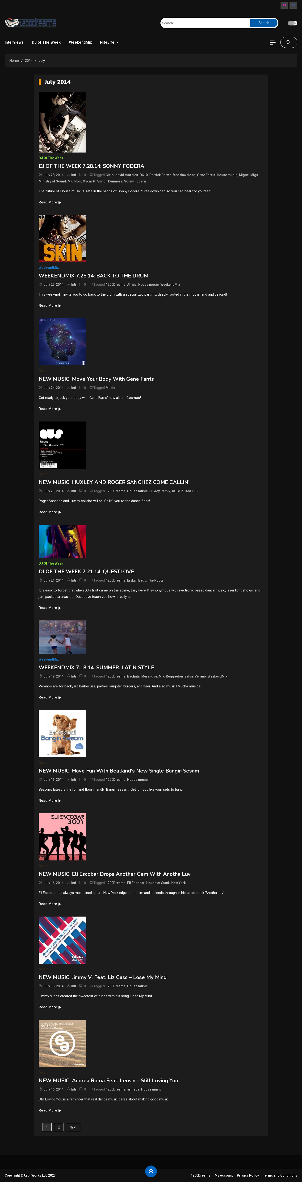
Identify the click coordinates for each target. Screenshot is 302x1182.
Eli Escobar (136, 883)
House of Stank (158, 883)
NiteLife (107, 42)
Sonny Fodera (135, 181)
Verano (200, 676)
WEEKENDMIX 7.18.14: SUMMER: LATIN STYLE (96, 667)
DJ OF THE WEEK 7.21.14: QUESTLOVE (86, 571)
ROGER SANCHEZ (185, 491)
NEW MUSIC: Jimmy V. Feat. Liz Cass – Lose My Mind (103, 977)
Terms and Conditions (280, 1175)
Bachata (133, 676)
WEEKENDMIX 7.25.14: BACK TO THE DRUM (93, 275)
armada (133, 1089)
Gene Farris (206, 175)
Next (73, 1127)
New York (178, 883)
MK (70, 181)
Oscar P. (89, 181)
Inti (73, 175)
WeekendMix (80, 42)
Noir (77, 181)
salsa (189, 676)
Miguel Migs (248, 175)
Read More (50, 202)
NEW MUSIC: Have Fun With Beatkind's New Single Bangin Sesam (119, 770)
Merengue (149, 676)
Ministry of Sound (52, 181)
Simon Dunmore (109, 181)
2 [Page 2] (59, 1127)
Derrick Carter (160, 175)
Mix (161, 676)
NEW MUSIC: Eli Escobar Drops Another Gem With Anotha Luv (115, 874)
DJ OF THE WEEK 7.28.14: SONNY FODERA (91, 166)
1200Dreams (116, 284)
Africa (132, 284)
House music (227, 175)
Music (43, 371)
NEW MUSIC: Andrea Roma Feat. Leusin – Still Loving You (108, 1080)
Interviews (14, 42)
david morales (126, 175)
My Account (224, 1175)
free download (184, 175)
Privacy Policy (248, 1175)
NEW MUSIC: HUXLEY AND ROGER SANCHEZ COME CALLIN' (114, 482)
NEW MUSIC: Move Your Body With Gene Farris (96, 379)
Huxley (154, 491)
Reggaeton (174, 676)
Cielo (110, 175)
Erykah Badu (136, 580)
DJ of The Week (46, 42)
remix (165, 491)
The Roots (156, 580)
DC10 (144, 175)
